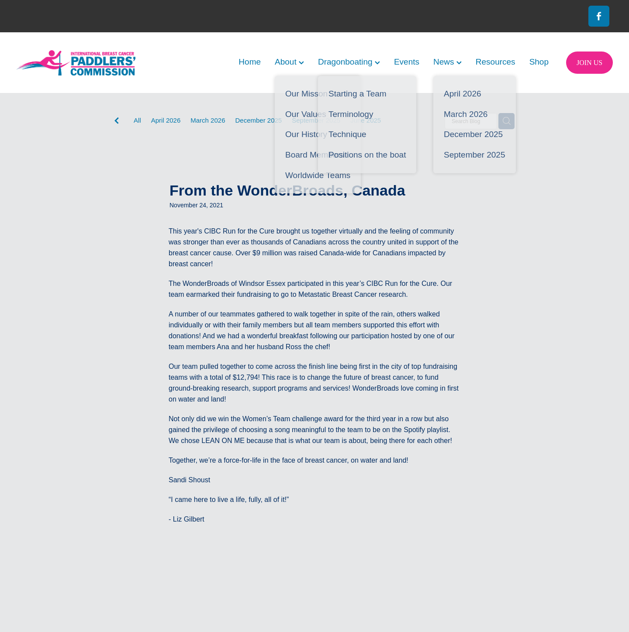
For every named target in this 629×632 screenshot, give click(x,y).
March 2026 (207, 120)
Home (249, 61)
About (289, 61)
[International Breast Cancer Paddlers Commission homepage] (75, 62)
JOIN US (589, 62)
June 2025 (365, 120)
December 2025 (258, 120)
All (137, 120)
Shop (539, 61)
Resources (495, 61)
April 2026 (166, 120)
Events (406, 61)
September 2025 (316, 120)
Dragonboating (349, 61)
